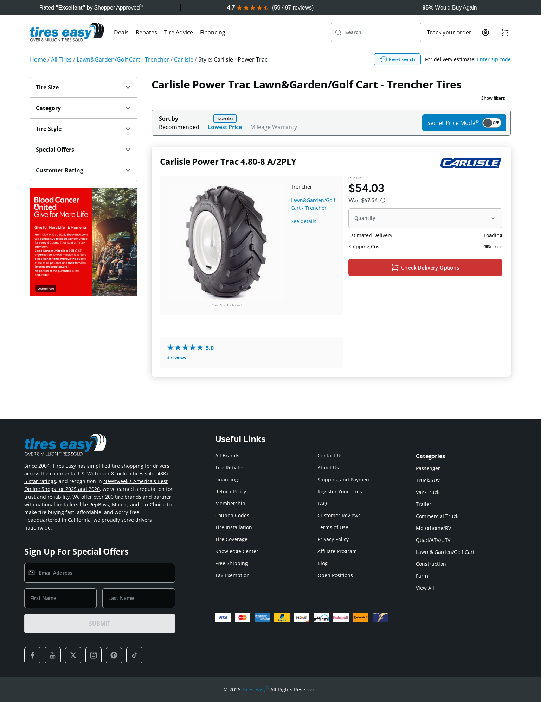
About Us (328, 467)
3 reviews (176, 373)
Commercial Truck (437, 516)
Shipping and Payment (344, 479)
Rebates (146, 48)
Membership (230, 503)
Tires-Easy (255, 690)
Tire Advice (178, 48)
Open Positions (335, 575)
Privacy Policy (333, 539)
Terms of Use (332, 527)
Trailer (423, 504)
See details (303, 236)
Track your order (449, 48)
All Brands (227, 455)
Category (83, 123)
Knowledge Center (236, 551)
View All (425, 587)
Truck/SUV (428, 480)
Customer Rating (83, 186)
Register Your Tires (339, 491)
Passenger (428, 468)
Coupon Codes (232, 515)
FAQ (322, 503)
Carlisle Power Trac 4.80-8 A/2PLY (228, 177)
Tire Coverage (231, 539)
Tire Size (83, 103)
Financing (212, 48)
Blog (322, 563)
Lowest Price (225, 142)
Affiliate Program (337, 551)
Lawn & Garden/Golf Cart (445, 552)
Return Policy (230, 491)
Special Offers (83, 165)
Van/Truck (427, 492)
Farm (422, 576)
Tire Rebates (230, 467)
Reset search (431, 74)
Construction (431, 564)
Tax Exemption (232, 575)
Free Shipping (231, 563)
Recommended (179, 142)
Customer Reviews (339, 515)
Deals (121, 48)
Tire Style (83, 144)
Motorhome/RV (433, 528)
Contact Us (330, 455)
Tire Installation (233, 527)
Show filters (493, 113)
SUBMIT (99, 623)
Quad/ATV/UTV (433, 540)
